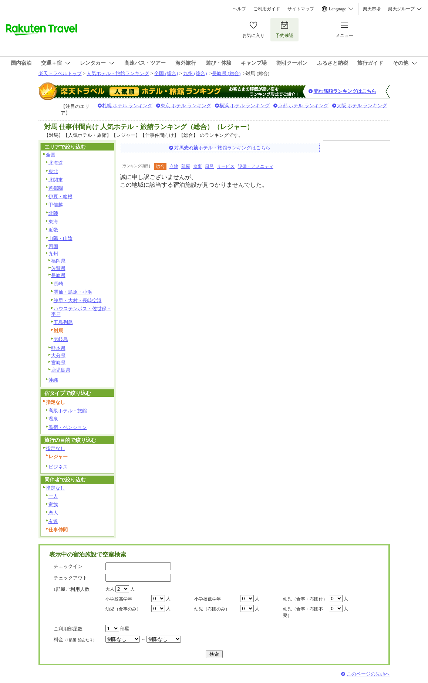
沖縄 (53, 380)
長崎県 (58, 275)
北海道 (55, 163)
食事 (197, 166)
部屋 (185, 166)
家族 (53, 504)
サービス (226, 166)
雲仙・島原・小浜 (73, 292)
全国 (50, 155)
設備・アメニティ (255, 166)
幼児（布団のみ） (212, 609)
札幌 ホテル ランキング (127, 105)
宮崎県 (58, 362)
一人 (53, 496)
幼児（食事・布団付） (305, 599)
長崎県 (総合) (226, 73)
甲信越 (55, 204)
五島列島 (63, 322)
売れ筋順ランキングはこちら (345, 91)
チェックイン (68, 566)
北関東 (55, 180)
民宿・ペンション (67, 427)
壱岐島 (61, 339)
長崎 (58, 284)
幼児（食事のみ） (123, 609)
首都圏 (55, 188)
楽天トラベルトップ (60, 73)
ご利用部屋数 (68, 629)
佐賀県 (58, 268)
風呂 (209, 166)
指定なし (55, 448)
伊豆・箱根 (60, 196)
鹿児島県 (60, 370)
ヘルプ (239, 8)
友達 (53, 521)
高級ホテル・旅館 (67, 410)
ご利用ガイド (266, 8)
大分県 (58, 355)
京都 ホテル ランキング (303, 105)
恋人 (53, 512)
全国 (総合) (166, 73)
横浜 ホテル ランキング (244, 105)
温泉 (53, 419)
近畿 (53, 230)
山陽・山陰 (60, 238)
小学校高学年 (118, 599)
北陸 (53, 213)
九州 (53, 254)
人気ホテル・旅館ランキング (118, 73)
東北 (53, 171)
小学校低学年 (207, 599)
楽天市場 (372, 8)
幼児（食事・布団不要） (303, 612)
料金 (75, 639)
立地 (173, 166)
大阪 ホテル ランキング (362, 105)
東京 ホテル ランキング (186, 105)
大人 (109, 589)
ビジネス (58, 467)
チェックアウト (70, 578)
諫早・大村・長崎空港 (78, 300)
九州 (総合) (195, 73)
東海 (53, 221)
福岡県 (58, 261)
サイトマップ (300, 8)
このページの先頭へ (368, 674)
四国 (53, 246)
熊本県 (58, 348)
